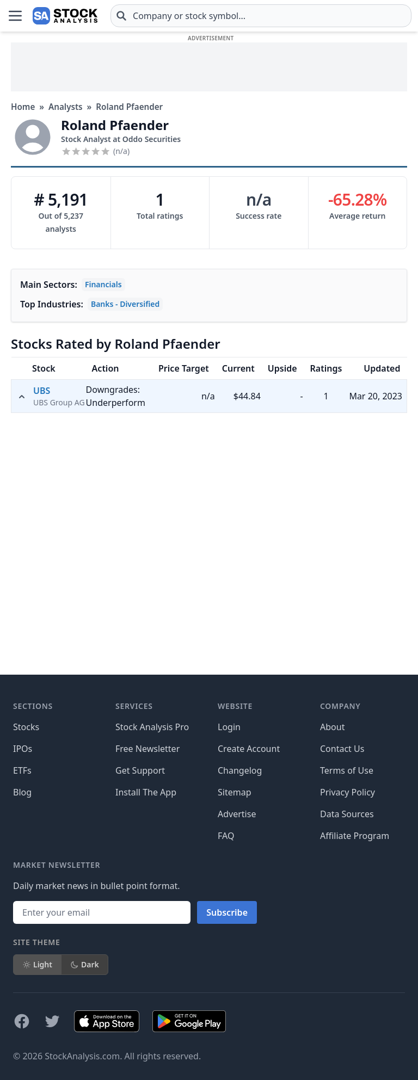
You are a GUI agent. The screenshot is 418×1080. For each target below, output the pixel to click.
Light (37, 964)
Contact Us (342, 749)
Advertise (237, 814)
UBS (41, 391)
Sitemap (234, 792)
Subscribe (227, 912)
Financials (103, 284)
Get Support (140, 770)
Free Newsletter (147, 749)
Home (23, 106)
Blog (22, 792)
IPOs (22, 749)
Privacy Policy (347, 792)
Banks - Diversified (125, 304)
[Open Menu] (15, 15)
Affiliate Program (354, 836)
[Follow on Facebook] (21, 1021)
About (332, 727)
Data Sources (347, 814)
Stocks (26, 727)
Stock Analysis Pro (152, 727)
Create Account (249, 749)
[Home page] (65, 16)
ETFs (22, 770)
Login (229, 727)
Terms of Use (346, 770)
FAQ (226, 836)
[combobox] (260, 15)
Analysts (65, 106)
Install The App (145, 792)
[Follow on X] (52, 1021)
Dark (84, 964)
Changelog (240, 770)
